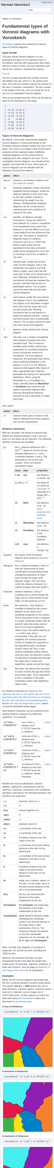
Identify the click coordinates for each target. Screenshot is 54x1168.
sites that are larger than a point (25, 703)
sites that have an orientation (37, 697)
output (47, 722)
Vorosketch (7, 44)
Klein (42, 601)
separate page (24, 1001)
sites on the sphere (25, 694)
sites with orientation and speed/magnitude (26, 700)
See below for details (23, 183)
